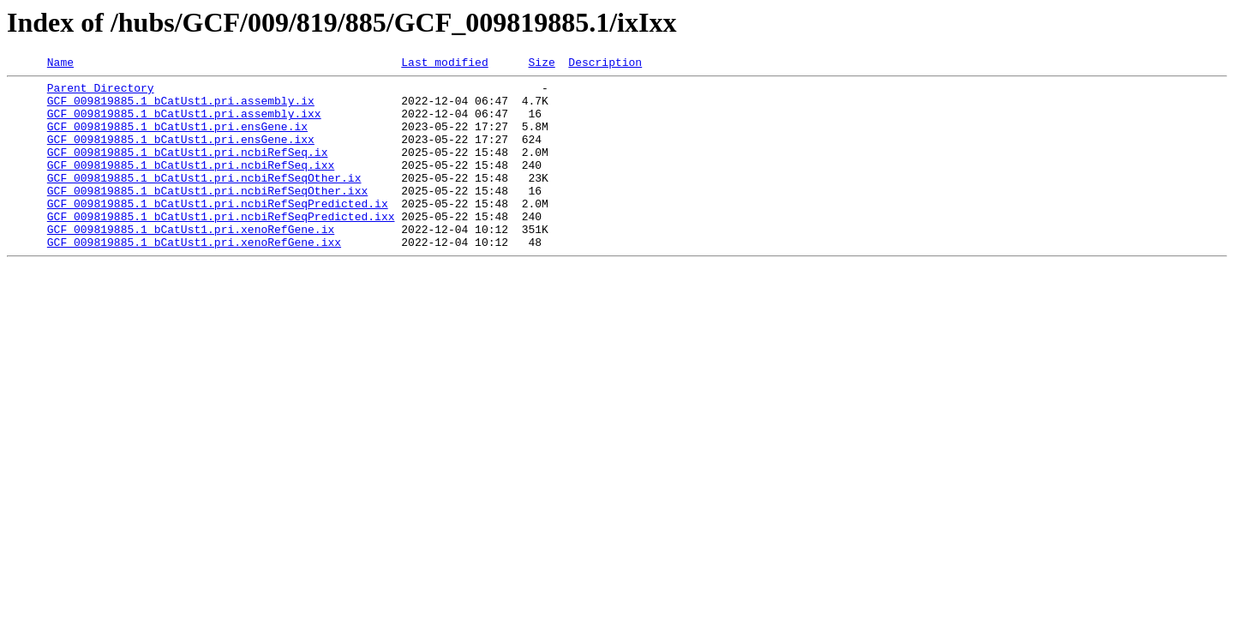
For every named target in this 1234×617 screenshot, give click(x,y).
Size (541, 64)
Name (60, 64)
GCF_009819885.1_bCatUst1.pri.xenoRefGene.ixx (194, 277)
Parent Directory (100, 92)
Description (605, 64)
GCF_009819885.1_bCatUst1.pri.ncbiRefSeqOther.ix (204, 200)
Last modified (444, 64)
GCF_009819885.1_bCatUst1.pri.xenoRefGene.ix (190, 262)
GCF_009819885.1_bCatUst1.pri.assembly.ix (180, 108)
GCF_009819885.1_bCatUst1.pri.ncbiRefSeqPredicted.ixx (221, 247)
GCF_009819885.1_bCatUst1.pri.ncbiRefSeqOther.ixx (207, 216)
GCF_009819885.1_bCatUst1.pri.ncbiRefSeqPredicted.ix (217, 231)
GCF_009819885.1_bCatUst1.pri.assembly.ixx (184, 123)
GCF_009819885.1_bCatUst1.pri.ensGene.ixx (180, 154)
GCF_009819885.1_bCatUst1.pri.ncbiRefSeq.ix (187, 169)
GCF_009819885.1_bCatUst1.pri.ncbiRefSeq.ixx (190, 185)
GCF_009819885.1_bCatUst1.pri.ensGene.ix (177, 139)
